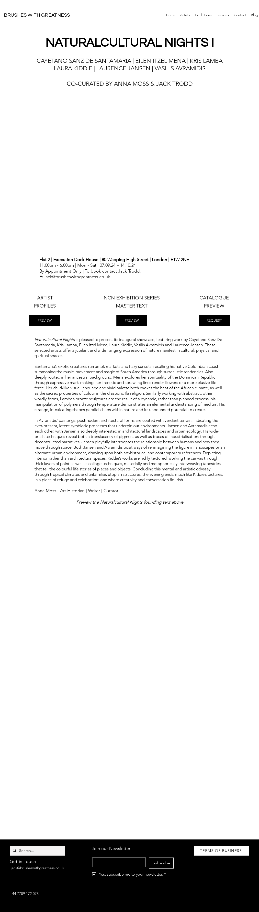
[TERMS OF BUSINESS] (221, 851)
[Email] (117, 862)
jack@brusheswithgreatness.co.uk (77, 276)
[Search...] (37, 851)
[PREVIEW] (44, 320)
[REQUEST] (214, 320)
